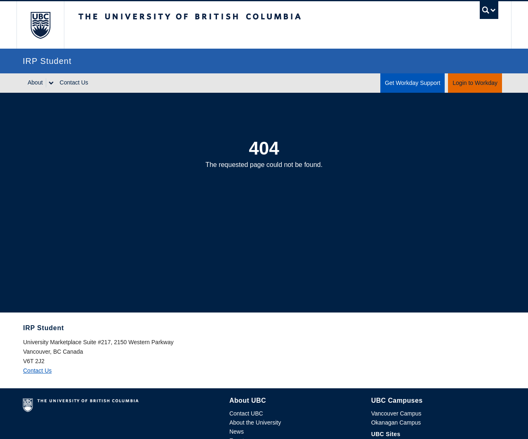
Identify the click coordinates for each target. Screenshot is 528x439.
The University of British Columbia (40, 25)
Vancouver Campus (396, 413)
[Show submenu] (51, 82)
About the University (255, 422)
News (236, 431)
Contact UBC (246, 413)
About (35, 82)
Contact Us (74, 82)
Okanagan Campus (396, 422)
